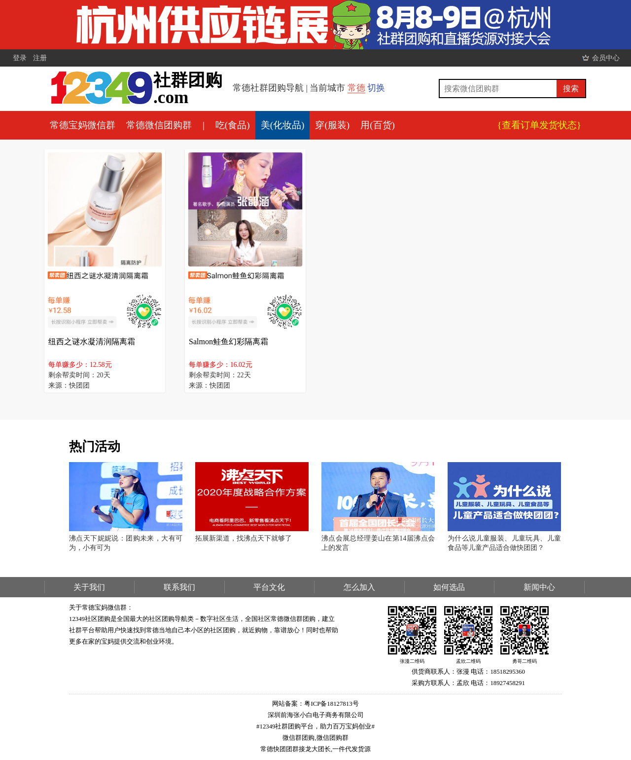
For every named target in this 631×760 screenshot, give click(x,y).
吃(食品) (232, 125)
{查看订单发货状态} (539, 125)
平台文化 (269, 587)
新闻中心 (539, 587)
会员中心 (606, 58)
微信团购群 (332, 737)
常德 (356, 88)
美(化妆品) (283, 125)
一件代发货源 (351, 749)
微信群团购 (298, 737)
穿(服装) (332, 125)
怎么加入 (359, 587)
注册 (40, 58)
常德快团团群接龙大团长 (295, 749)
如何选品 (449, 587)
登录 (20, 58)
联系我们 (179, 587)
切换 (376, 88)
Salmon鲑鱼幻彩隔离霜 (228, 341)
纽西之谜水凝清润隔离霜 (91, 341)
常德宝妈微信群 (82, 125)
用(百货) (377, 125)
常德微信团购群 (159, 125)
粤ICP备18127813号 (331, 703)
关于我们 (89, 587)
